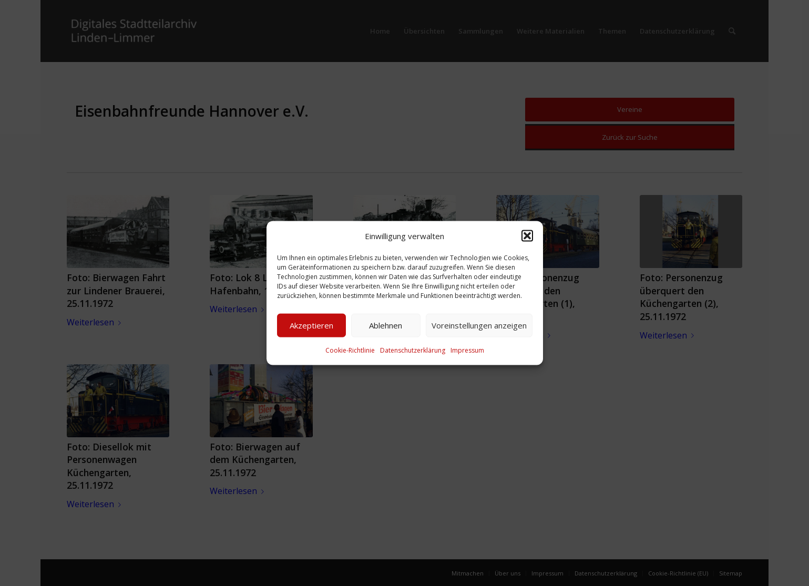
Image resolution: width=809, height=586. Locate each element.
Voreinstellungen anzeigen (479, 325)
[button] (527, 235)
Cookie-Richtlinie (350, 350)
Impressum (467, 350)
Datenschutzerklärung (412, 350)
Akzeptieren (311, 325)
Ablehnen (385, 325)
